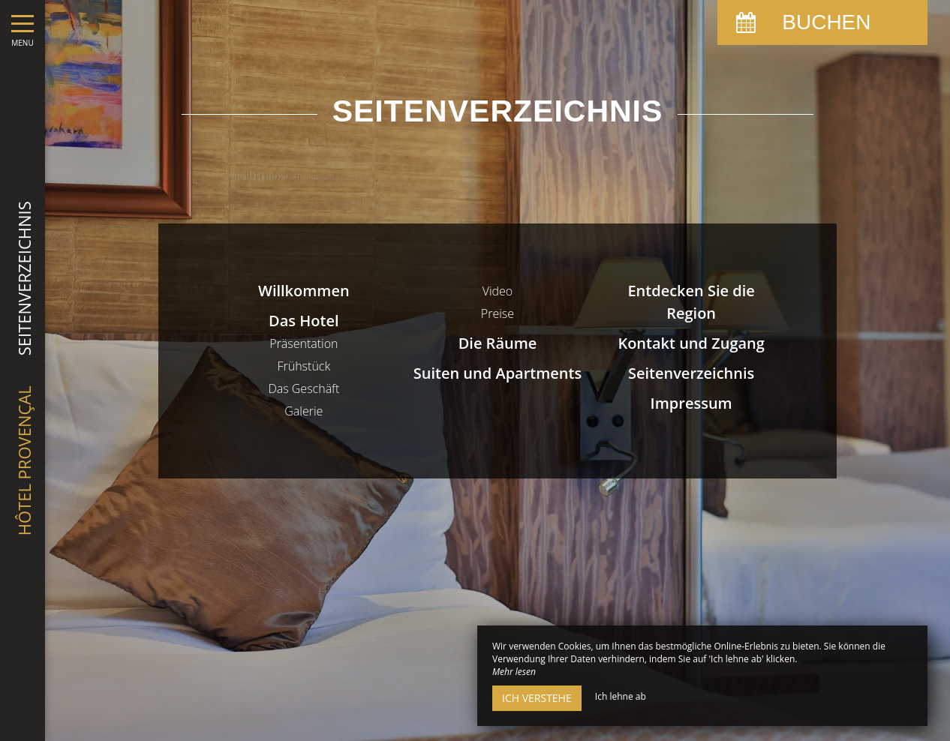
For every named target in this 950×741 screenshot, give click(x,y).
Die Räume (497, 343)
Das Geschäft (303, 388)
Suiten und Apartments (497, 373)
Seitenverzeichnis (691, 373)
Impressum (691, 403)
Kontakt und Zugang (691, 343)
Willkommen (304, 290)
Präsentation (303, 343)
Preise (497, 313)
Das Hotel (303, 320)
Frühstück (303, 366)
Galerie (303, 411)
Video (498, 291)
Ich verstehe (537, 698)
